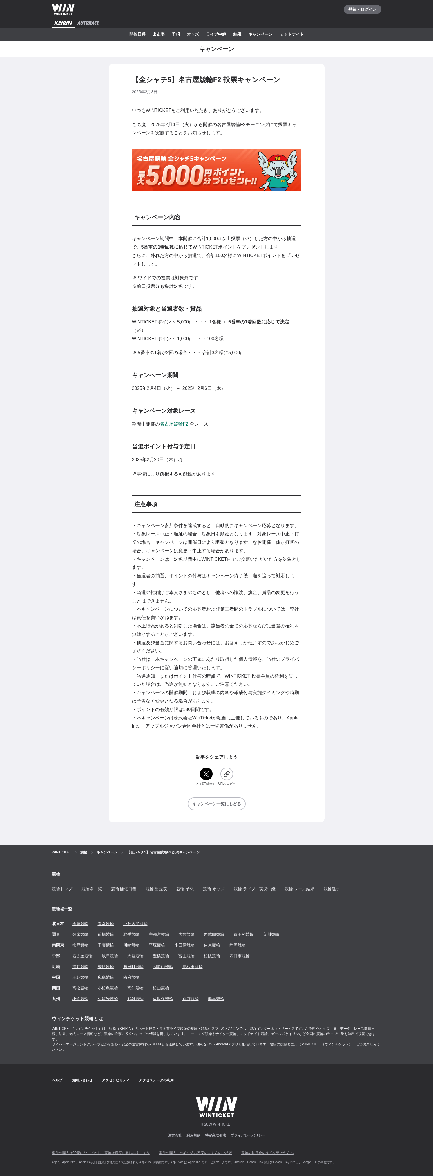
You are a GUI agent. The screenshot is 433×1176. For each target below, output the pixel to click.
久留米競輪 (108, 998)
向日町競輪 (133, 966)
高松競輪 (80, 988)
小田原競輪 (184, 945)
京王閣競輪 (243, 934)
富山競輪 (186, 956)
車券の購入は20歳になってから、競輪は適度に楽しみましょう (101, 1153)
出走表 (159, 34)
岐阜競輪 (110, 956)
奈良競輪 (106, 966)
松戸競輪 (80, 945)
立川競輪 (271, 934)
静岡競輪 (237, 945)
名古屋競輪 (82, 956)
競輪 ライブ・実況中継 (255, 888)
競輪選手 (332, 888)
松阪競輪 (212, 956)
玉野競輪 (80, 977)
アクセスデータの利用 (156, 1080)
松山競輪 (161, 988)
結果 (237, 34)
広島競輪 (106, 977)
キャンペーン (260, 34)
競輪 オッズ (213, 888)
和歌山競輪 (163, 966)
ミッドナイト (292, 34)
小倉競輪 (80, 998)
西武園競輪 (214, 934)
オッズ (193, 34)
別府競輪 (190, 998)
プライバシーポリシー (248, 1135)
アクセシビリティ (116, 1080)
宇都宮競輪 (159, 934)
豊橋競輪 (161, 956)
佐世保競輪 (163, 998)
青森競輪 (106, 923)
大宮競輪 (186, 934)
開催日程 (137, 34)
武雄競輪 (135, 998)
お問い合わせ (82, 1080)
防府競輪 (131, 977)
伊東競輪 (212, 945)
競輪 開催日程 (124, 888)
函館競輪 (80, 923)
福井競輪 (80, 966)
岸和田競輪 (192, 966)
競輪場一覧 (91, 888)
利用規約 (193, 1135)
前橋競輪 (106, 934)
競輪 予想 (185, 888)
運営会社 (175, 1135)
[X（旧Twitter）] (205, 777)
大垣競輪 (135, 956)
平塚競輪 (157, 945)
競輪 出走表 (156, 888)
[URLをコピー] (226, 777)
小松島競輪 (108, 988)
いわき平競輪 (135, 923)
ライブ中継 (216, 34)
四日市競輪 (239, 956)
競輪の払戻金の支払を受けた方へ (267, 1153)
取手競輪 (131, 934)
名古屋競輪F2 (174, 423)
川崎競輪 (131, 945)
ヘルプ (57, 1080)
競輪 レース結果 (299, 888)
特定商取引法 (215, 1135)
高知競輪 (135, 988)
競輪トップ (62, 888)
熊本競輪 (216, 998)
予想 (176, 34)
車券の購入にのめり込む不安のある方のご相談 (195, 1153)
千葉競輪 (106, 945)
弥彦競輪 (80, 934)
